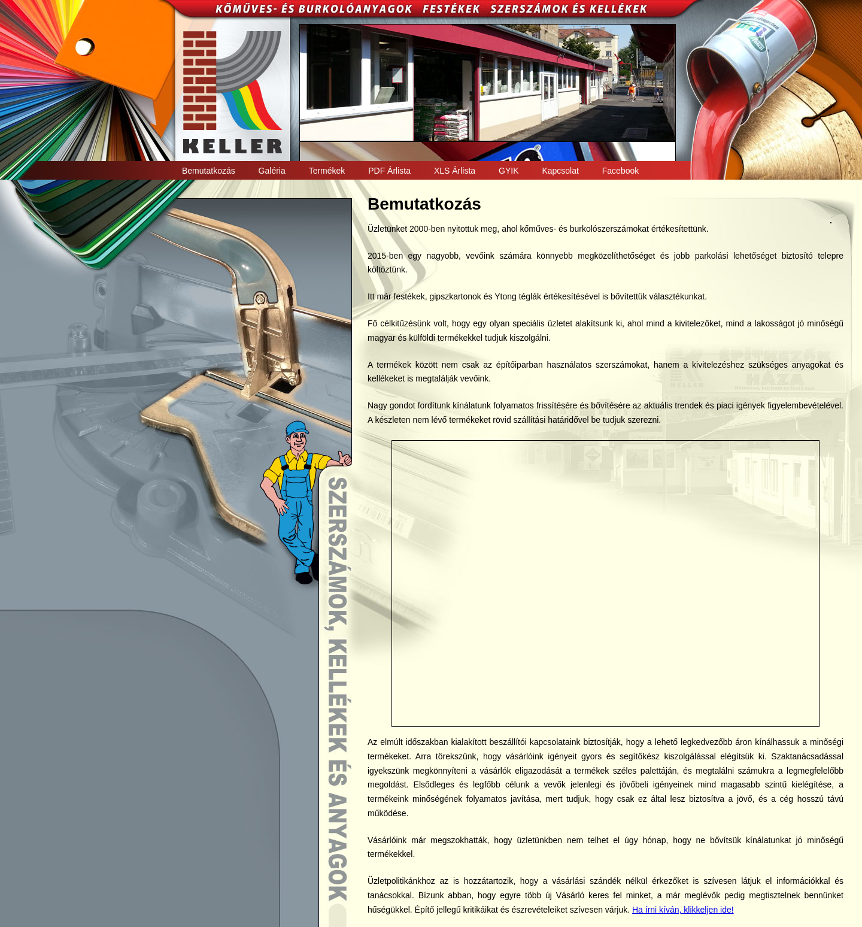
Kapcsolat (560, 170)
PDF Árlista (389, 170)
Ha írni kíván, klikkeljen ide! (683, 909)
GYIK (508, 170)
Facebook (620, 170)
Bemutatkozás (208, 170)
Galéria (272, 170)
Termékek (327, 170)
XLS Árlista (454, 170)
